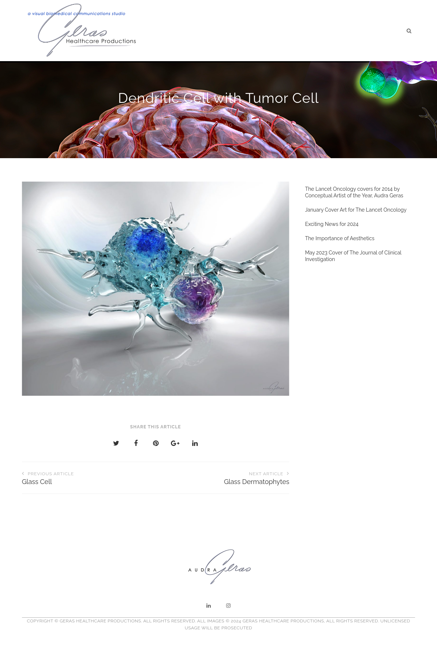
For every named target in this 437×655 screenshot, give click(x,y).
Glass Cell (89, 477)
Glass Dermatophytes (222, 477)
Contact (384, 32)
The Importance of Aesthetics (339, 238)
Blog (307, 31)
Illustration (271, 30)
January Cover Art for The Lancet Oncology (355, 210)
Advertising (213, 125)
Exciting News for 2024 (331, 224)
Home (198, 30)
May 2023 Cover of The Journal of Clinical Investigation (353, 256)
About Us (230, 30)
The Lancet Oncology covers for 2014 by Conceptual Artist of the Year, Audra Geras (354, 192)
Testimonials (343, 31)
